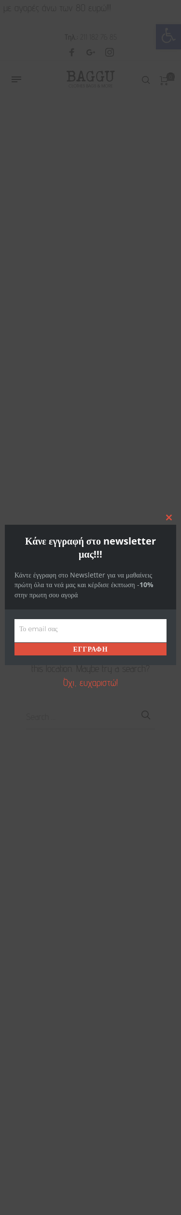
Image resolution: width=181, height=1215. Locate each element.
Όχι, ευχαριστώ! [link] (90, 682)
